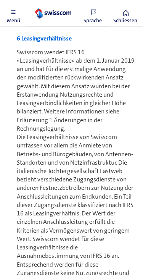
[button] (13, 13)
